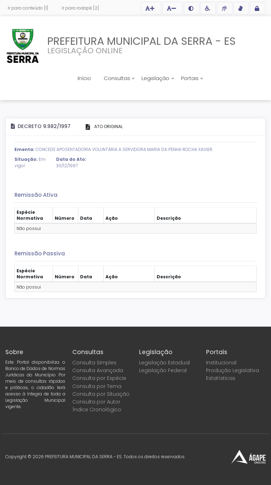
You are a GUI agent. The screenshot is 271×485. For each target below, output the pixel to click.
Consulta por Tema (96, 386)
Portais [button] (190, 78)
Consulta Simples (94, 362)
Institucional (221, 362)
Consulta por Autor (96, 401)
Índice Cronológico (96, 409)
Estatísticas (220, 378)
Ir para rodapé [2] (80, 8)
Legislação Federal (163, 370)
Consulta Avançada (97, 370)
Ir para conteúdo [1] (28, 8)
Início (84, 78)
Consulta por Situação (101, 394)
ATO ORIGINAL (108, 126)
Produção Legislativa (232, 370)
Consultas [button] (118, 78)
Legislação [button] (156, 78)
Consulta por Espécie (99, 378)
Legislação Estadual (164, 362)
